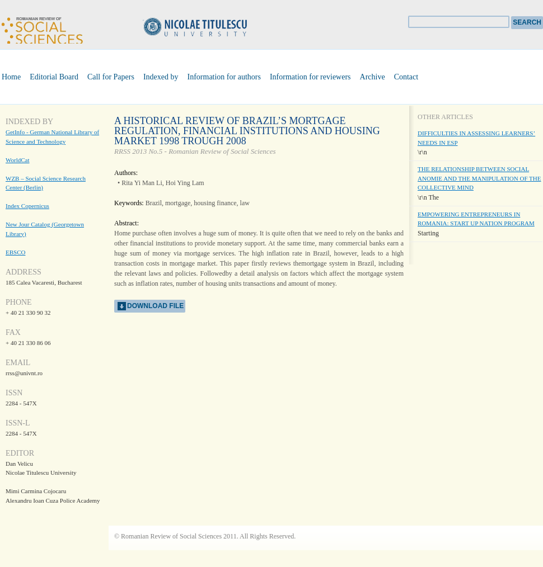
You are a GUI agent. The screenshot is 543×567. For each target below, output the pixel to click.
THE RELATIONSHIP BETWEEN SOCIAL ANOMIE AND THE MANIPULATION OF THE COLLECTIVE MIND (479, 178)
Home (11, 77)
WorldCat (18, 160)
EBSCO (15, 252)
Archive (372, 77)
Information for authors (224, 77)
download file (155, 306)
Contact (406, 77)
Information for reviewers (310, 77)
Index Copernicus (27, 205)
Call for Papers (110, 77)
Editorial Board (54, 77)
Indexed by (161, 77)
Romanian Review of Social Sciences (42, 29)
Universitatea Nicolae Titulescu (213, 28)
